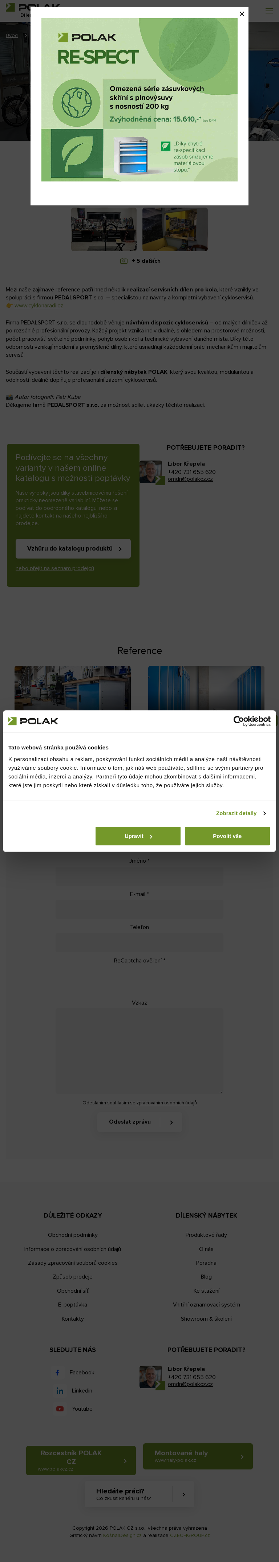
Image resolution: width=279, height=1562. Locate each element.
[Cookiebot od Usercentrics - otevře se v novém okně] (239, 721)
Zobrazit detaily (236, 813)
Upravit (138, 836)
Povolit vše (227, 836)
